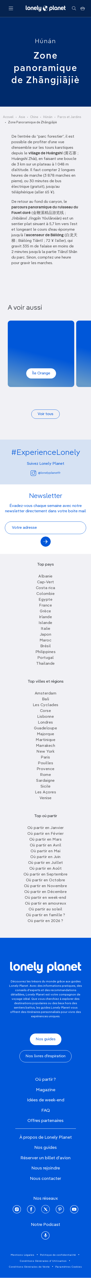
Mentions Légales (22, 1255)
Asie (22, 117)
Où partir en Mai (45, 851)
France (45, 605)
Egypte (45, 600)
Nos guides (46, 1039)
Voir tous (45, 414)
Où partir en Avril (45, 845)
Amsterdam (46, 693)
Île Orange (41, 373)
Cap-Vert (45, 582)
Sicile (46, 787)
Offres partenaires (45, 1121)
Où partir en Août (45, 869)
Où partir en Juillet (45, 863)
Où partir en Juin (45, 857)
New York (45, 752)
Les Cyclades (45, 705)
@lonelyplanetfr (45, 473)
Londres (45, 723)
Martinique (45, 740)
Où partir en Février (45, 834)
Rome (45, 775)
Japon (45, 635)
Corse (45, 711)
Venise (46, 798)
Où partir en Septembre (46, 874)
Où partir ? (45, 1079)
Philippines (45, 652)
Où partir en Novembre (45, 886)
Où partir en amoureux (45, 904)
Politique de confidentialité (58, 1255)
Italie (45, 629)
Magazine (45, 1090)
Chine (34, 117)
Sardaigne (45, 781)
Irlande (45, 617)
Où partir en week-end (45, 898)
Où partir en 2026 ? (45, 921)
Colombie (45, 594)
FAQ (45, 1110)
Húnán (45, 41)
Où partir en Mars (45, 840)
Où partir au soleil (45, 909)
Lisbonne (45, 717)
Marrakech (45, 746)
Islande (45, 623)
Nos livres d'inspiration (45, 1056)
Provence (46, 769)
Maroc (46, 640)
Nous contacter (45, 1178)
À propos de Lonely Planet (45, 1137)
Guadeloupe (45, 728)
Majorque (45, 734)
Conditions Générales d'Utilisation (43, 1261)
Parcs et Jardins (69, 117)
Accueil (8, 117)
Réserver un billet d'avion (45, 1158)
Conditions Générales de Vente (29, 1267)
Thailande (45, 664)
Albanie (45, 576)
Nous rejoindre (45, 1168)
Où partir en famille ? (45, 915)
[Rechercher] (74, 8)
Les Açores (45, 792)
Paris (45, 757)
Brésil (45, 646)
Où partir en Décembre (45, 892)
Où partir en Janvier (45, 828)
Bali (45, 699)
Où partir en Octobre (45, 880)
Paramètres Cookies (68, 1267)
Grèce (45, 611)
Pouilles (45, 763)
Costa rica (45, 588)
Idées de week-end (45, 1100)
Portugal (45, 658)
